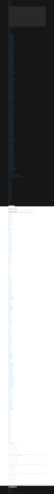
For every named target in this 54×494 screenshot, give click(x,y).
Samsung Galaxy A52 (10, 76)
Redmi (9, 360)
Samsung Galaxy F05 (10, 93)
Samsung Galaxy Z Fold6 (11, 386)
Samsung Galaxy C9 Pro (11, 89)
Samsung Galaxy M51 (10, 137)
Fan (8, 226)
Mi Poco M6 (9, 281)
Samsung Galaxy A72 (10, 84)
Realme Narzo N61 (10, 357)
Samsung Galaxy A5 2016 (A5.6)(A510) (12, 72)
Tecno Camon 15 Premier (11, 400)
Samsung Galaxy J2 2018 (11, 106)
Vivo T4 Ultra (9, 416)
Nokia (9, 319)
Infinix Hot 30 (9, 243)
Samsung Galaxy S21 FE (11, 154)
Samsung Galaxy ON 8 (10, 172)
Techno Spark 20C (10, 396)
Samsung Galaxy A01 (10, 34)
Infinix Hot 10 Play (10, 238)
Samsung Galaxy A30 (10, 64)
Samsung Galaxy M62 (10, 142)
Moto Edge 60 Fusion (10, 308)
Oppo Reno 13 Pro (10, 340)
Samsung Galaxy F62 (10, 102)
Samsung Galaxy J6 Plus (11, 110)
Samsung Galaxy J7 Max (11, 112)
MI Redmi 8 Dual (10, 292)
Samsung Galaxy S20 (10, 150)
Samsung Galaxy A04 (10, 39)
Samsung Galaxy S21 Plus (11, 155)
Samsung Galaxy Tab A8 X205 (11, 177)
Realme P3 (9, 358)
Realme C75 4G (10, 351)
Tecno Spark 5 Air (10, 406)
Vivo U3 (9, 418)
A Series (9, 33)
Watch (9, 440)
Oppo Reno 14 (10, 341)
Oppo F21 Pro (10, 334)
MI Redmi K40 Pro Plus (11, 297)
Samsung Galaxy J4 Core (11, 378)
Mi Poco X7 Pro (10, 288)
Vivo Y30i (9, 426)
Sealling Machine (10, 387)
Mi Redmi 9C (9, 293)
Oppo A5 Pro (9, 331)
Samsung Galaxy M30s (11, 130)
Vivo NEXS (9, 413)
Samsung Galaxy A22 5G (11, 60)
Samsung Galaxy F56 (10, 375)
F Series (9, 91)
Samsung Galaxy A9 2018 (11, 46)
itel (8, 264)
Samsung (9, 32)
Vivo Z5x (9, 439)
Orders (9, 3)
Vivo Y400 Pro (9, 429)
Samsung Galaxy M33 (10, 134)
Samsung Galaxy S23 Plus (11, 161)
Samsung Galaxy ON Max (11, 382)
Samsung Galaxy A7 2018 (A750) (12, 45)
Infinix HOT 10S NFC (10, 240)
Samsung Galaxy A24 (10, 62)
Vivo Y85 (9, 436)
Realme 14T (9, 349)
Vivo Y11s (9, 421)
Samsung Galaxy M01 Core (11, 117)
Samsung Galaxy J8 (10, 114)
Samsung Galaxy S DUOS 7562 (11, 383)
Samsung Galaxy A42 (10, 71)
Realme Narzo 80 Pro (10, 356)
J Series (9, 103)
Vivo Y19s (9, 423)
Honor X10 (9, 233)
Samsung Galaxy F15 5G (11, 97)
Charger (9, 221)
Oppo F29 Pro (10, 336)
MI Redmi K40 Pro (10, 296)
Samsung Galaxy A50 (10, 74)
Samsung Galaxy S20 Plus (11, 152)
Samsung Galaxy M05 (10, 120)
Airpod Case (9, 213)
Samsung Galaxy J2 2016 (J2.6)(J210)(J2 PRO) (13, 108)
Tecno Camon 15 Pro (10, 401)
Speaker (9, 391)
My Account (9, 1)
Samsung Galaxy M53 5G (11, 139)
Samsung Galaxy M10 (10, 121)
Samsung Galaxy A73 (10, 85)
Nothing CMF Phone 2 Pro (11, 321)
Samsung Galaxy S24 (10, 162)
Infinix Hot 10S (10, 239)
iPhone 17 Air (9, 257)
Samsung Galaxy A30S (10, 65)
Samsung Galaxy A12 (10, 50)
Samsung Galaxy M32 (10, 132)
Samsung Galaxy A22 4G (11, 59)
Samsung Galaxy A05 (10, 41)
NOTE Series (9, 165)
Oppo (9, 199)
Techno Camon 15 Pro (10, 393)
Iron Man (9, 202)
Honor (9, 231)
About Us (9, 200)
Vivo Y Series (9, 30)
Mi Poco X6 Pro (10, 287)
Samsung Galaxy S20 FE (11, 151)
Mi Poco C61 (9, 191)
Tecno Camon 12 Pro (10, 399)
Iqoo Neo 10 (9, 261)
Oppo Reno (9, 339)
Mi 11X (9, 182)
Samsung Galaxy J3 (10, 377)
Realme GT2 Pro (10, 353)
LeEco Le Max (9, 268)
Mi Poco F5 (9, 194)
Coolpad (9, 225)
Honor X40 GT (10, 234)
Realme (9, 347)
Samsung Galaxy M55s (11, 141)
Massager (9, 273)
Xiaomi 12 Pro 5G (10, 184)
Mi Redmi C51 (10, 295)
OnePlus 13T (9, 325)
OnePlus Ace (9, 326)
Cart (8, 203)
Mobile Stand (9, 303)
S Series (9, 143)
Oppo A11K (9, 330)
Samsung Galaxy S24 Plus (11, 163)
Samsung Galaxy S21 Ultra (11, 156)
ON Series (9, 171)
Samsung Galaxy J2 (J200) (11, 104)
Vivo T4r (9, 417)
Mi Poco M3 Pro (10, 197)
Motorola (9, 318)
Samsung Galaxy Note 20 (11, 169)
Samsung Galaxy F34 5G (11, 99)
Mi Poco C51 (9, 189)
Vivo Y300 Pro (9, 425)
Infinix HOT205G (10, 246)
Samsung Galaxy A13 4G (11, 51)
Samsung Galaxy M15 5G (11, 125)
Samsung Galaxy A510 (10, 86)
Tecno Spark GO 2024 (10, 408)
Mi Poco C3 (9, 187)
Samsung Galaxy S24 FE (11, 384)
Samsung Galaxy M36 (10, 380)
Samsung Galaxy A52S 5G (11, 78)
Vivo (8, 27)
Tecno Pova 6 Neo (10, 404)
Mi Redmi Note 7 (10, 299)
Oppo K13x (9, 338)
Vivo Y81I (9, 435)
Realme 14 (9, 348)
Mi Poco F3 (9, 278)
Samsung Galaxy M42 (10, 136)
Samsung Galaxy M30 (10, 129)
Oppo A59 (9, 332)
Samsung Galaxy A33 (10, 68)
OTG (8, 345)
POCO (9, 186)
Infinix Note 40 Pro (10, 248)
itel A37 (9, 265)
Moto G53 (9, 314)
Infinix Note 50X (10, 249)
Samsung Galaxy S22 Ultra (11, 158)
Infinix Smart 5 (10, 251)
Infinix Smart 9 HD (10, 252)
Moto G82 (9, 316)
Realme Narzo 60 (10, 355)
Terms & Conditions (10, 490)
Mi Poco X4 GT (10, 284)
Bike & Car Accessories (11, 217)
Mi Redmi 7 (9, 291)
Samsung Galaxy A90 (10, 370)
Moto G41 (9, 313)
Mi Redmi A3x (10, 294)
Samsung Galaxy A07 (10, 364)
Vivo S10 (9, 414)
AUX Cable (9, 216)
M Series (9, 115)
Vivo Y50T (9, 430)
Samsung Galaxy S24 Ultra (11, 164)
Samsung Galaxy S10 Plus (11, 149)
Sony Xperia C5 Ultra (10, 390)
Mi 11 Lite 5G (9, 180)
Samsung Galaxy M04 (10, 119)
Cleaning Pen (9, 223)
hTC (8, 235)
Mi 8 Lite (9, 275)
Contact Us (9, 2)
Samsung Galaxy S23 (10, 159)
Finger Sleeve (9, 227)
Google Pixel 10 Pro (10, 229)
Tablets (9, 174)
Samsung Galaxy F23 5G (11, 98)
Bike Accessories (10, 218)
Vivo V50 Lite (9, 419)
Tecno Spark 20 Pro (10, 405)
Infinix (9, 236)
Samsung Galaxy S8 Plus (11, 145)
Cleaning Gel (9, 222)
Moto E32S (9, 305)
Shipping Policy (10, 488)
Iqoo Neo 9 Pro (10, 262)
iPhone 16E (9, 255)
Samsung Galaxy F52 (10, 374)
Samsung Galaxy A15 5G (11, 55)
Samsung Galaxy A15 (10, 54)
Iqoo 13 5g (9, 260)
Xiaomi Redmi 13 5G (10, 185)
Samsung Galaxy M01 (10, 116)
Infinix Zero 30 (10, 253)
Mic (8, 301)
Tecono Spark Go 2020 (10, 409)
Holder (9, 230)
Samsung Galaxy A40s (10, 367)
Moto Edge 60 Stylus (10, 310)
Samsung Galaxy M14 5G (11, 124)
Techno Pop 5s (10, 395)
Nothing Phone (10, 322)
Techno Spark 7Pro (10, 397)
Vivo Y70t (9, 434)
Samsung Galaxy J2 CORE (11, 107)
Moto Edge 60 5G (10, 307)
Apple (9, 214)
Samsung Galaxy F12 (10, 94)
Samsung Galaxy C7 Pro (11, 88)
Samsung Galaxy (10, 362)
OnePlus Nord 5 (10, 327)
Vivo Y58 (9, 432)
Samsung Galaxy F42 (10, 373)
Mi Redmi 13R (10, 290)
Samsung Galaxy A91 (10, 371)
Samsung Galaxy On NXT (11, 173)
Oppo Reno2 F (10, 343)
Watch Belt (9, 441)
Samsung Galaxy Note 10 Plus (11, 168)
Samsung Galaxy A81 (10, 369)
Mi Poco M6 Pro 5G (10, 282)
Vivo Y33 (9, 427)
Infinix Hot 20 (9, 242)
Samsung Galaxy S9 (10, 146)
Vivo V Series (9, 28)
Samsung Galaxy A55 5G (11, 80)
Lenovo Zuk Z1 (10, 270)
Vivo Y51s (9, 431)
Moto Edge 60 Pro (10, 309)
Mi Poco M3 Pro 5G (10, 198)
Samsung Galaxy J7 (10, 111)
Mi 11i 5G (9, 181)
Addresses (9, 4)
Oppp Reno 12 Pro (10, 344)
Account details (10, 5)
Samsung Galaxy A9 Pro (11, 47)
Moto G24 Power (10, 312)
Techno (9, 392)
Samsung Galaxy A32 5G (11, 67)
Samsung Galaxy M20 (10, 126)
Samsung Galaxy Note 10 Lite (11, 167)
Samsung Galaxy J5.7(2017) (11, 379)
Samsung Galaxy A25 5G (11, 63)
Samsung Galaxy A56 (10, 81)
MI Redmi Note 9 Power (11, 300)
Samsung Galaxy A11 (10, 49)
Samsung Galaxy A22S (10, 366)
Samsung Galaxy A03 (10, 36)
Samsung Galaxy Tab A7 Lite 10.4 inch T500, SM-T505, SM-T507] (15, 176)
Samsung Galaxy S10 (10, 148)
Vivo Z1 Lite (9, 438)
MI (8, 178)
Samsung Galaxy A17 (10, 365)
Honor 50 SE (9, 232)
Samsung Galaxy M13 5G (11, 123)
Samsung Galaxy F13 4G (11, 95)
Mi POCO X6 (9, 286)
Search (15, 211)
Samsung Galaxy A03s (10, 38)
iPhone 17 (9, 256)
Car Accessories (10, 220)
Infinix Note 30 (10, 247)
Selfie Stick (9, 388)
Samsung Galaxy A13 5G (11, 52)
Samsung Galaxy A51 (10, 75)
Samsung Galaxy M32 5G (11, 133)
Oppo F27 (9, 335)
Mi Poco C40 (9, 277)
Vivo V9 (9, 29)
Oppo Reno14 (10, 342)
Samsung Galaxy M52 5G (11, 138)
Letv (8, 271)
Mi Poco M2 (9, 195)
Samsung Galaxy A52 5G (11, 77)
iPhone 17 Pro (10, 258)
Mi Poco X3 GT (10, 283)
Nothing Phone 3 (10, 323)
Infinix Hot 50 (9, 245)
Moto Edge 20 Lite (10, 306)
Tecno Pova (9, 403)
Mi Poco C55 (9, 190)
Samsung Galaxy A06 (10, 43)
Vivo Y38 (9, 428)
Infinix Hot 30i (10, 244)
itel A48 (9, 266)
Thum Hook (9, 410)
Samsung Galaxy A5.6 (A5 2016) (12, 73)
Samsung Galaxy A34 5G (11, 69)
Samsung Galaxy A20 (10, 56)
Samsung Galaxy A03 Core (11, 37)
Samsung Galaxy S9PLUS (11, 147)
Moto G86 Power (10, 317)
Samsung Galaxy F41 (10, 100)
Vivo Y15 (9, 422)
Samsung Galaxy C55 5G (11, 90)
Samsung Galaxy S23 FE (11, 160)
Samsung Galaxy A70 (10, 82)
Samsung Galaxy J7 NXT (11, 113)
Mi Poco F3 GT (10, 279)
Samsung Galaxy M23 (10, 128)
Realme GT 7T (10, 352)
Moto (9, 304)
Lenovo (9, 269)
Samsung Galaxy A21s (10, 58)
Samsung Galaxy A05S (10, 42)
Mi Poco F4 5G (10, 193)
